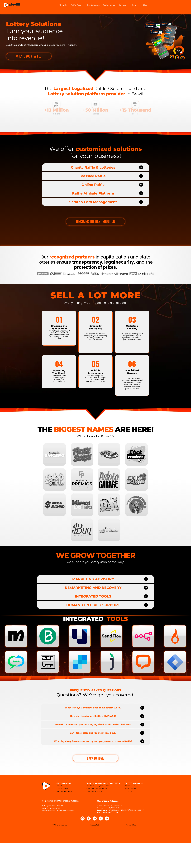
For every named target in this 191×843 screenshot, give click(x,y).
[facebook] (89, 818)
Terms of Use (131, 825)
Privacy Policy (95, 825)
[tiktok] (101, 818)
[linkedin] (107, 818)
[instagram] (83, 818)
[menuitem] (63, 5)
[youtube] (95, 818)
